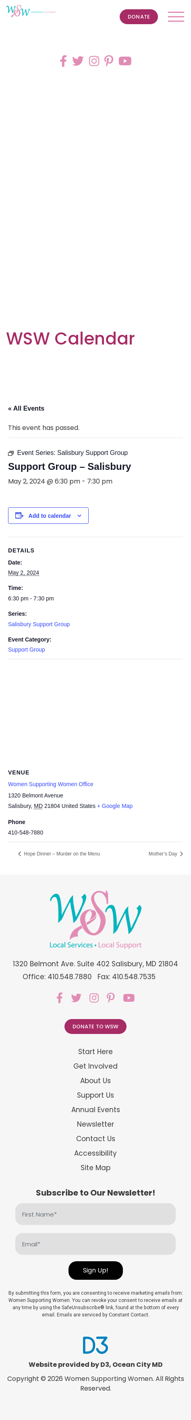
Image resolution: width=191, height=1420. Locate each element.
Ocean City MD (137, 1364)
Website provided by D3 (69, 1364)
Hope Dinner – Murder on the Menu (61, 854)
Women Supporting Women (108, 1378)
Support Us (95, 1095)
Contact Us (95, 1139)
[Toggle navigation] (176, 17)
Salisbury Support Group (39, 624)
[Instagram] (94, 61)
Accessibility (95, 1153)
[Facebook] (63, 61)
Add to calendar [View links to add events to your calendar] (50, 516)
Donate (139, 17)
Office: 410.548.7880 (57, 977)
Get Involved (95, 1066)
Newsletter (95, 1124)
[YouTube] (125, 61)
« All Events (26, 408)
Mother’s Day (164, 854)
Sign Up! (95, 1270)
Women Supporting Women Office (50, 784)
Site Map (95, 1168)
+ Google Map (115, 806)
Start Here (95, 1052)
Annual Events (95, 1110)
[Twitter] (78, 61)
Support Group (26, 649)
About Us (95, 1081)
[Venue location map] (95, 717)
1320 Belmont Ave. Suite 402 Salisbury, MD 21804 (96, 964)
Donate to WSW (96, 1026)
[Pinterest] (108, 61)
